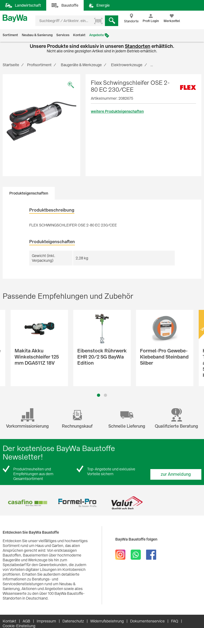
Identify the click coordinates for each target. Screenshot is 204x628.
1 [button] (98, 395)
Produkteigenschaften (28, 193)
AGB (26, 621)
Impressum (46, 621)
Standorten (137, 46)
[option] (41, 121)
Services (62, 35)
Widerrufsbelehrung (107, 621)
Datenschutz (73, 621)
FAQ (174, 621)
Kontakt (79, 35)
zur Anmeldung (176, 474)
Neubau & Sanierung (37, 35)
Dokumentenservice (147, 621)
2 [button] (105, 395)
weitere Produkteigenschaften (117, 111)
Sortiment (10, 35)
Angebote (96, 35)
